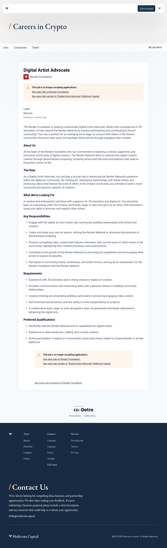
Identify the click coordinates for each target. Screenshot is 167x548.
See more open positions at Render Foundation (58, 383)
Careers (53, 446)
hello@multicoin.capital (22, 516)
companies (20, 47)
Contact (53, 440)
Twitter (52, 458)
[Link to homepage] (6, 8)
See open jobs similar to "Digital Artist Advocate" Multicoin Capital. (66, 96)
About (28, 440)
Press (51, 452)
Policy (28, 458)
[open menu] (160, 8)
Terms (76, 446)
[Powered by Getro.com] (83, 408)
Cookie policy (89, 416)
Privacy (76, 452)
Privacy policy (75, 416)
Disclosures (78, 440)
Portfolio (29, 446)
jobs (5, 47)
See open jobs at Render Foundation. (50, 92)
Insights (29, 452)
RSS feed (53, 465)
